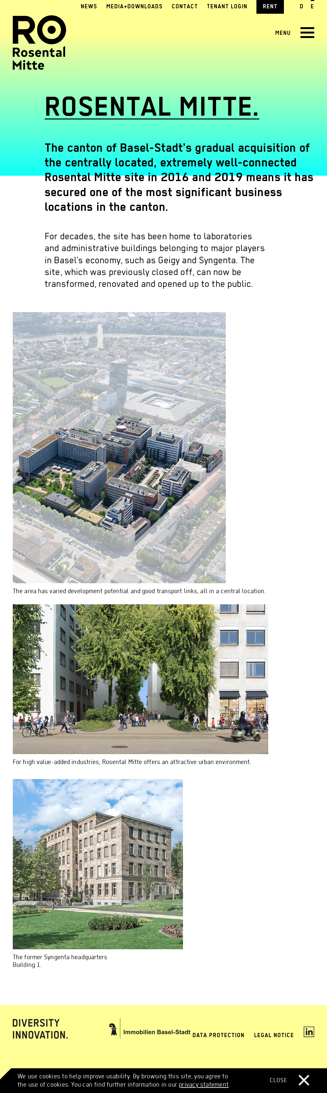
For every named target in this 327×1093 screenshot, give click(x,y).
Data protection (219, 1035)
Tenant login (227, 6)
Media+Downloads (134, 6)
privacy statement (204, 1084)
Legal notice (274, 1035)
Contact (185, 6)
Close (289, 1080)
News (89, 6)
